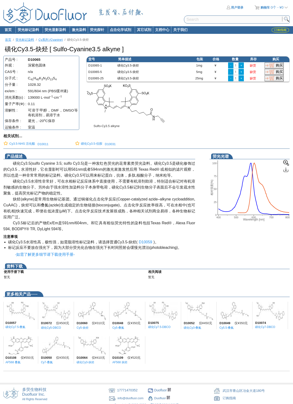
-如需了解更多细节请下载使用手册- (44, 254)
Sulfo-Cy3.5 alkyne (107, 126)
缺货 (253, 65)
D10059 (145, 242)
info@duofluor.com (131, 398)
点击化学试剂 (120, 30)
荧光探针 (97, 30)
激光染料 (79, 30)
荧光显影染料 (55, 30)
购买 (279, 65)
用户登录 (234, 7)
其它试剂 (144, 30)
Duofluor (160, 398)
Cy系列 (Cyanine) (50, 39)
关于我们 (180, 30)
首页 (8, 30)
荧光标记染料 (28, 30)
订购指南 (229, 398)
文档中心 (162, 30)
